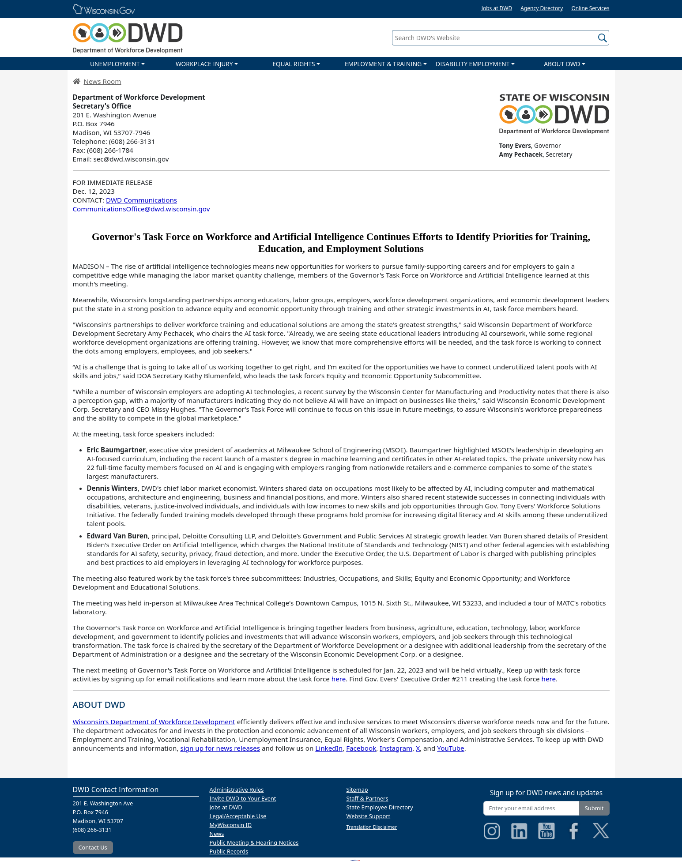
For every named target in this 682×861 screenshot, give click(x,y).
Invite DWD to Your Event (243, 798)
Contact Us (93, 847)
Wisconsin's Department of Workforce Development (154, 721)
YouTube (450, 748)
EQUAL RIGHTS (293, 64)
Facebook (361, 748)
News (217, 834)
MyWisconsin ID (231, 825)
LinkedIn (329, 748)
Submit (594, 808)
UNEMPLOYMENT (114, 64)
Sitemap (357, 789)
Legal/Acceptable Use (238, 816)
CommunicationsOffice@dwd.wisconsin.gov (141, 208)
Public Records (229, 851)
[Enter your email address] (531, 808)
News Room (102, 81)
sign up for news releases (220, 748)
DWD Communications (141, 200)
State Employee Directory (380, 807)
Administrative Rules (237, 789)
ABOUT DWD (562, 64)
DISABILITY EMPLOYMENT (472, 64)
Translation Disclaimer (372, 826)
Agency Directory (541, 8)
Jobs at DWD (497, 8)
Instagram (396, 748)
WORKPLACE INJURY (204, 64)
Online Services (590, 8)
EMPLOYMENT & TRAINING (383, 64)
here (339, 678)
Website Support (369, 816)
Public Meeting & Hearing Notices (254, 842)
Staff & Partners (367, 798)
